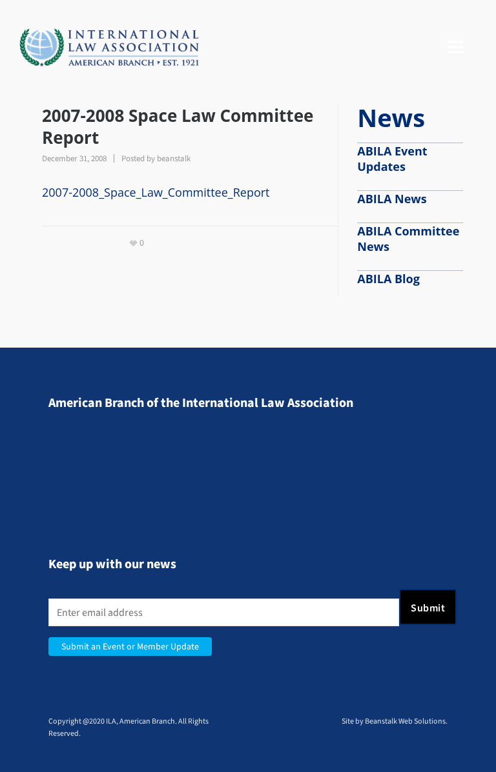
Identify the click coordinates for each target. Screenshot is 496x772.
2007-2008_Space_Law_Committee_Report (156, 192)
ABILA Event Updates (392, 158)
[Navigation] (456, 48)
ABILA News (391, 198)
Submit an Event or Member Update (130, 646)
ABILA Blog (388, 278)
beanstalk (174, 158)
